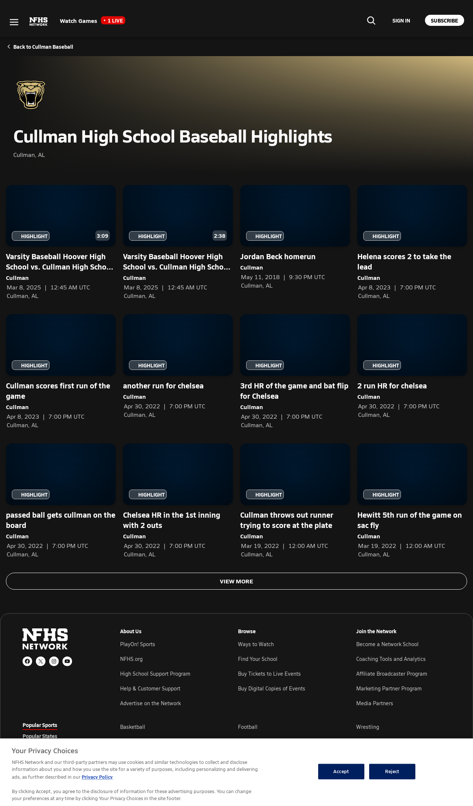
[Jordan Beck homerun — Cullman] (295, 237)
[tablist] (59, 736)
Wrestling (367, 726)
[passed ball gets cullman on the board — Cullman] (61, 500)
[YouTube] (67, 661)
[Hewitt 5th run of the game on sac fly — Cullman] (412, 500)
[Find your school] (371, 20)
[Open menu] (14, 22)
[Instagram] (54, 661)
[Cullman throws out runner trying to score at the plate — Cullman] (295, 500)
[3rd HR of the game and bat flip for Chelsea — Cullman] (295, 371)
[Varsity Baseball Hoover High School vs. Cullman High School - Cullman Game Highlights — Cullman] (61, 242)
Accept (341, 771)
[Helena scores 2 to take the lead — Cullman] (412, 242)
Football (248, 726)
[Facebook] (27, 661)
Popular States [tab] (40, 735)
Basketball (132, 726)
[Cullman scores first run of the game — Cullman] (61, 371)
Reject (392, 771)
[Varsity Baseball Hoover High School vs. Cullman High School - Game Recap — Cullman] (178, 242)
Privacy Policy (97, 776)
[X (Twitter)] (40, 661)
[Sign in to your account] (401, 20)
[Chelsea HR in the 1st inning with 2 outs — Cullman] (178, 500)
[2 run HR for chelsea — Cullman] (412, 366)
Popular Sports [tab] (40, 724)
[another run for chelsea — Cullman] (178, 366)
